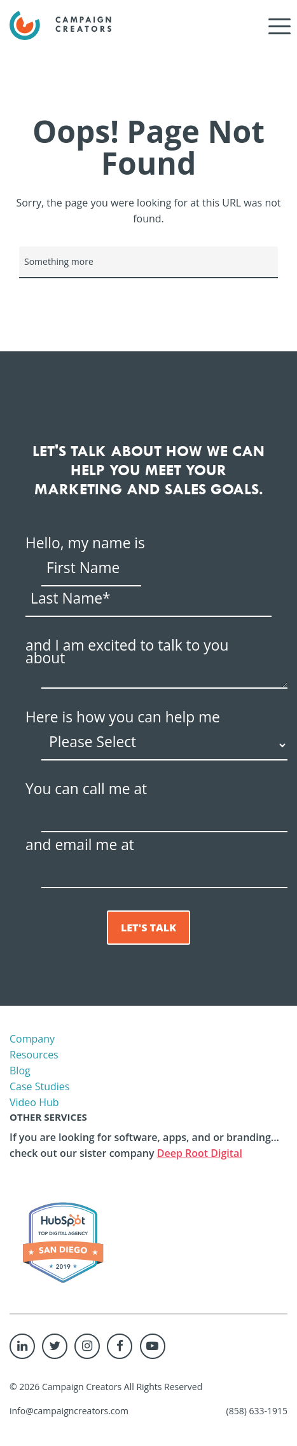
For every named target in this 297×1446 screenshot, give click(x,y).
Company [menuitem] (32, 1039)
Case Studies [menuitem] (39, 1086)
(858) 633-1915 (256, 1411)
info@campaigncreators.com (69, 1411)
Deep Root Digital (199, 1153)
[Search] (148, 262)
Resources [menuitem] (34, 1055)
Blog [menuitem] (20, 1071)
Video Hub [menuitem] (34, 1102)
